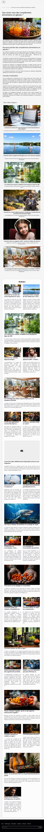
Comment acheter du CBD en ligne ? (15, 648)
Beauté (24, 823)
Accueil (3, 7)
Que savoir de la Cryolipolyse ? (9, 486)
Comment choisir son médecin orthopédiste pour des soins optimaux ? (12, 609)
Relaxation (13, 823)
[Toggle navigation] (3, 2)
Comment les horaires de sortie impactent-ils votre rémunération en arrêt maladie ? (22, 128)
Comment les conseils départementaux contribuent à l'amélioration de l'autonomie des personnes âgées (22, 212)
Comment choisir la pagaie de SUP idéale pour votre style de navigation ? (22, 156)
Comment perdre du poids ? (31, 734)
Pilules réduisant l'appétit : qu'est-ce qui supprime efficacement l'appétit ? (19, 711)
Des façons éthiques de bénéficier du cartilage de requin (21, 524)
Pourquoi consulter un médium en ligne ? (11, 735)
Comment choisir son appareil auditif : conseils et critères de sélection (22, 241)
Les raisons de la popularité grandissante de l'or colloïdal (31, 486)
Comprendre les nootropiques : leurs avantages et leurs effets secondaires (11, 548)
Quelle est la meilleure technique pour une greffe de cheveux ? (12, 799)
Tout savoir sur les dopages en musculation (17, 586)
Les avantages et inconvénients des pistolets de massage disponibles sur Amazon (31, 548)
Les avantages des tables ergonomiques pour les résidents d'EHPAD (22, 269)
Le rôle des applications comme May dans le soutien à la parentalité (11, 423)
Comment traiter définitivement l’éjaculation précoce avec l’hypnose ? (21, 462)
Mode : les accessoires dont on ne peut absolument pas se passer (22, 774)
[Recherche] (20, 827)
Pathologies (7, 823)
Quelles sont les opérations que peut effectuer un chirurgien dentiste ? (31, 671)
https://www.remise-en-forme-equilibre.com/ (11, 56)
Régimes (19, 823)
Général (8, 7)
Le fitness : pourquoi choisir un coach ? (31, 423)
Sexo (2, 823)
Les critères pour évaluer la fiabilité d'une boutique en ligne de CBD (22, 184)
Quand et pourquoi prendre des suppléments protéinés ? (12, 671)
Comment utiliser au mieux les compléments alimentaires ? (31, 609)
